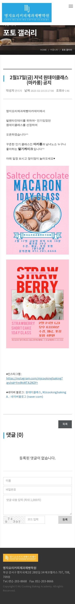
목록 (65, 424)
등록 (65, 519)
